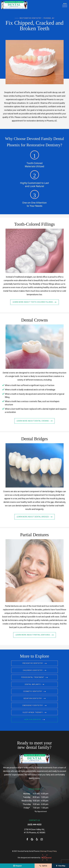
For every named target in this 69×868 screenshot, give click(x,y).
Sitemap (43, 851)
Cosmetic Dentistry (34, 692)
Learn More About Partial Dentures (35, 636)
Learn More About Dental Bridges (34, 518)
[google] (32, 839)
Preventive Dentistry (35, 664)
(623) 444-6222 (34, 825)
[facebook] (27, 839)
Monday (26, 794)
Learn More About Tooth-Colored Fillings (34, 303)
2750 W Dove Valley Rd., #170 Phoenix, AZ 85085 (34, 831)
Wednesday (27, 801)
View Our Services (34, 720)
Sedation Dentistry (35, 699)
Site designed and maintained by (34, 858)
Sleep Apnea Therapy (34, 713)
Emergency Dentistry (34, 706)
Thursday (27, 804)
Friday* (27, 808)
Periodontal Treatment (34, 678)
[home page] (14, 5)
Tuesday (26, 797)
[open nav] (65, 5)
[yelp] (37, 839)
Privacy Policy (52, 851)
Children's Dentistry (34, 671)
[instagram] (42, 839)
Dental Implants (34, 685)
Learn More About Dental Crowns (34, 422)
